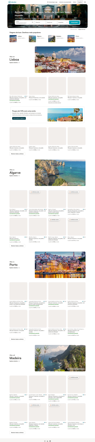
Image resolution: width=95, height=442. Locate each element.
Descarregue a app (52, 2)
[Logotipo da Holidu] (15, 2)
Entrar (74, 2)
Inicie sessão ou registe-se (19, 118)
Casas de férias (73, 29)
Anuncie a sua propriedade (65, 2)
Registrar (80, 2)
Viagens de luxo (81, 29)
